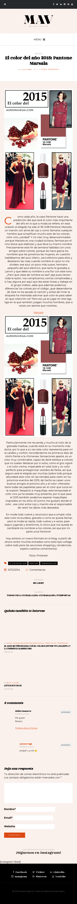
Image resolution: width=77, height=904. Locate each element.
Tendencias (53, 69)
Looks (15, 683)
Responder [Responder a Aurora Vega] (65, 745)
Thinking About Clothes (26, 728)
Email (8, 817)
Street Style (50, 643)
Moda (44, 69)
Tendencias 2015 (48, 563)
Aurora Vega (26, 69)
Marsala (38, 312)
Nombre (10, 809)
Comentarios (37, 569)
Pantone (34, 563)
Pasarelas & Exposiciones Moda (28, 643)
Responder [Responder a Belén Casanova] (65, 712)
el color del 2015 (17, 563)
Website (9, 826)
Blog (9, 683)
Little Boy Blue (13, 685)
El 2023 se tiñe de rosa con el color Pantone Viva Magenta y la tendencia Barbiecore (37, 647)
